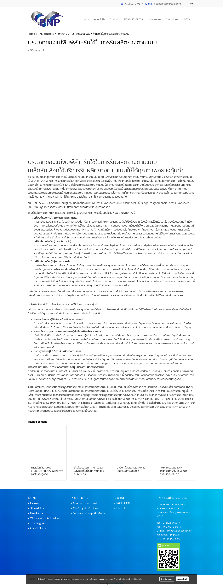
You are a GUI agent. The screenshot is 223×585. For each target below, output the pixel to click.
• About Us (36, 508)
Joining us (155, 19)
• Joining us (36, 523)
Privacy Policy (120, 579)
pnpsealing (173, 538)
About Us (99, 19)
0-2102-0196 (169, 523)
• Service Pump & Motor (88, 513)
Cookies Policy (137, 579)
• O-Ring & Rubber (84, 508)
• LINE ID (120, 508)
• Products (35, 513)
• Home (33, 503)
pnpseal (174, 535)
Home (86, 19)
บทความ (186, 19)
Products (114, 19)
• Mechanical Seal (84, 503)
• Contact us (37, 528)
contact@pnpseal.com (179, 531)
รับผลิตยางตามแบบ (133, 161)
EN (189, 3)
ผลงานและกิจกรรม (134, 19)
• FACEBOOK (122, 503)
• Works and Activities (44, 518)
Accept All (182, 579)
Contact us (171, 19)
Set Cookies (166, 579)
